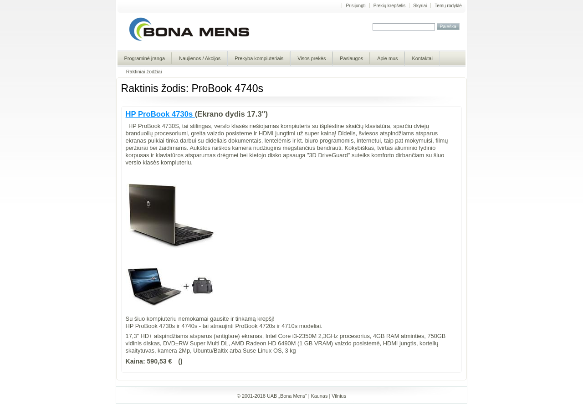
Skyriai (420, 5)
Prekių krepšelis (389, 5)
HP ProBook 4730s (160, 114)
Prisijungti (355, 5)
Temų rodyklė (448, 5)
